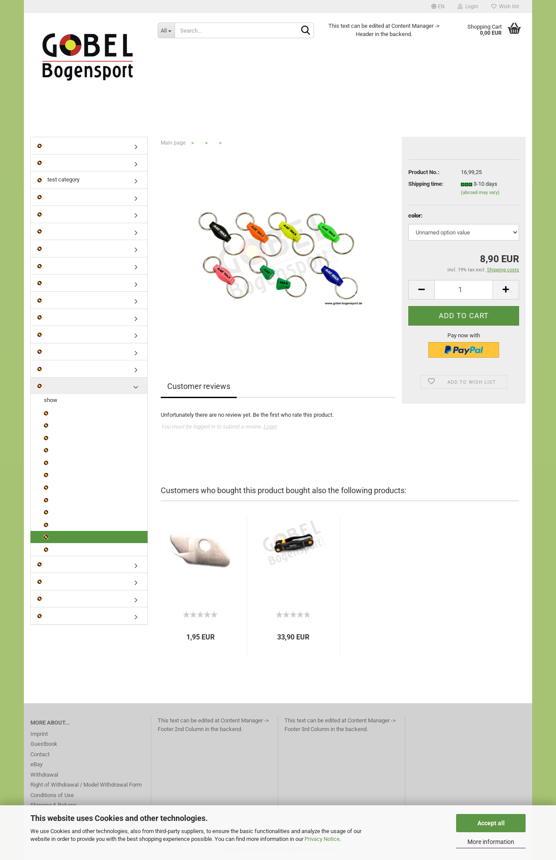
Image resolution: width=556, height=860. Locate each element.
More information (490, 841)
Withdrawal (44, 774)
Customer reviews (198, 386)
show (50, 400)
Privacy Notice (322, 839)
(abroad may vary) (480, 192)
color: (415, 215)
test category (58, 179)
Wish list (505, 6)
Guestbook (43, 744)
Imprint (39, 734)
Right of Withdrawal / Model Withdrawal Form (86, 784)
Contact (40, 754)
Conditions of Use (52, 795)
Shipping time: (425, 184)
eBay (36, 764)
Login (468, 6)
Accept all (491, 823)
